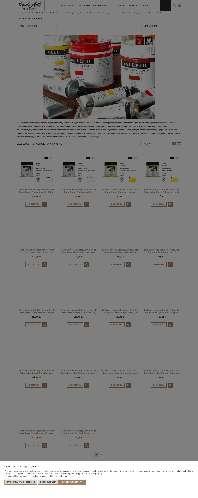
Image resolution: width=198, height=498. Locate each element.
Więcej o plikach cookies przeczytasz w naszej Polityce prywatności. (35, 476)
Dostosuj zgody (48, 482)
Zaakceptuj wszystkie (72, 482)
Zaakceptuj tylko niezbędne (21, 482)
